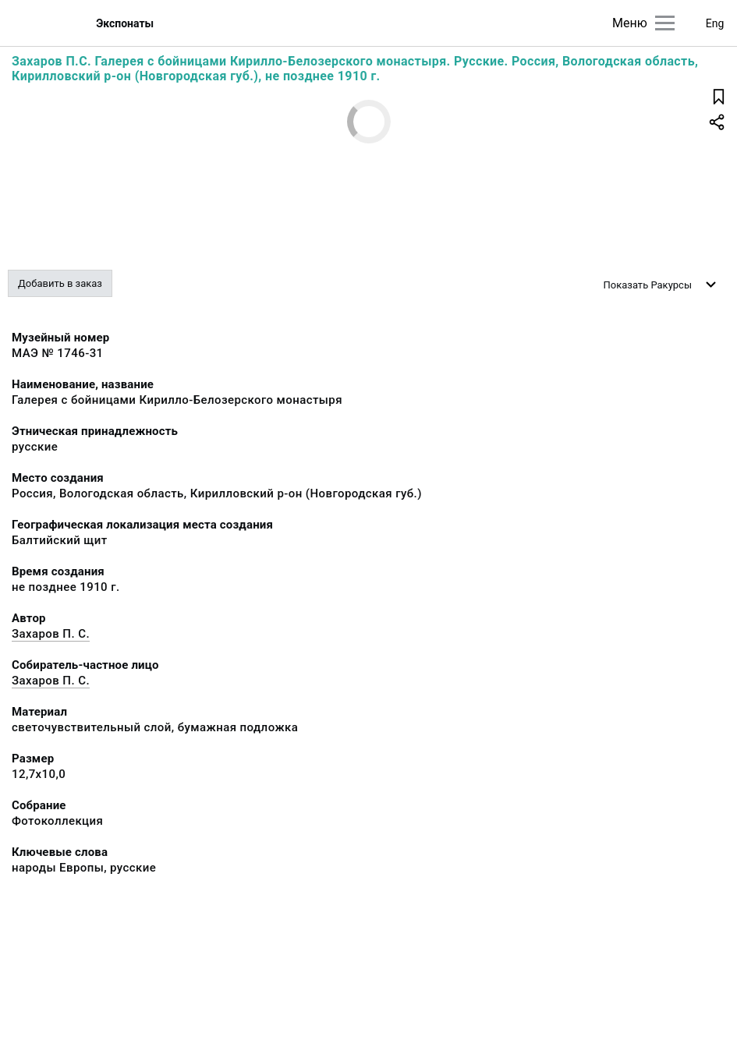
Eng (715, 23)
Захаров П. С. (51, 634)
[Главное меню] (664, 23)
